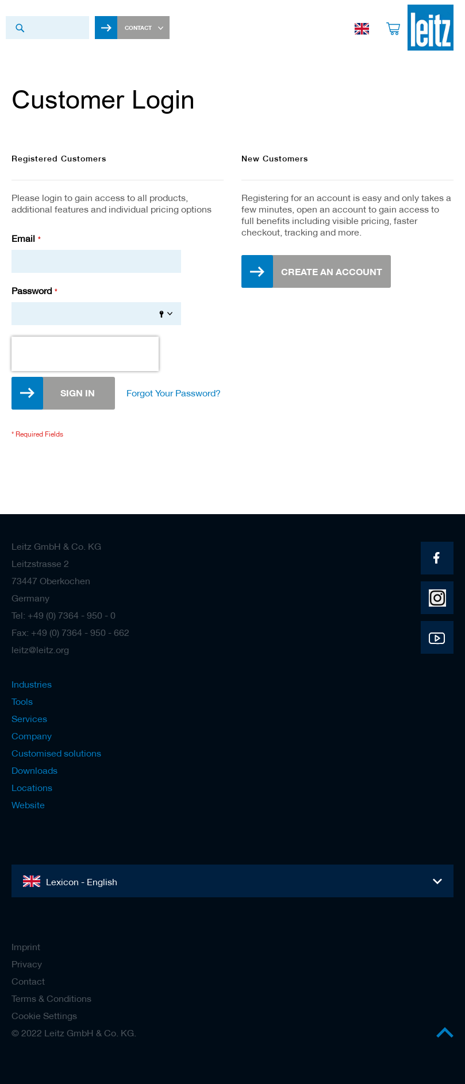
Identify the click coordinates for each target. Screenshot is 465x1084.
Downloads (34, 770)
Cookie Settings (44, 1015)
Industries (31, 684)
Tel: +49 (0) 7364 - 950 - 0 (63, 615)
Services (29, 718)
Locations (31, 787)
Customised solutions (56, 753)
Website (28, 805)
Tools (22, 701)
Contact (28, 981)
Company (31, 736)
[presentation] (85, 354)
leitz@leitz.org (40, 650)
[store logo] (431, 28)
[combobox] (47, 27)
